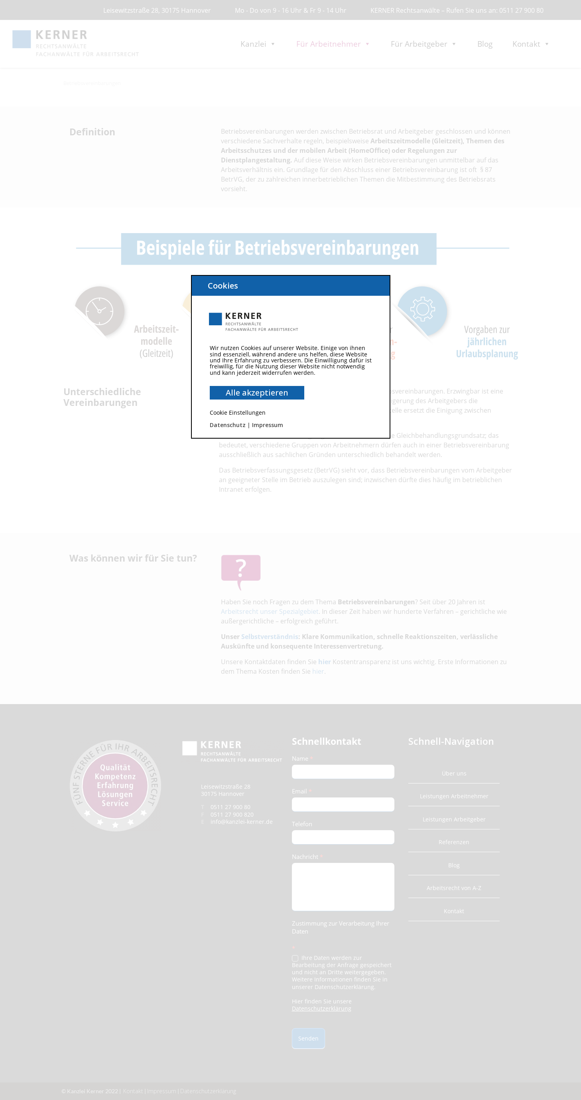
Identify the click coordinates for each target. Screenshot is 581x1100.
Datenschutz (228, 425)
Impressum (267, 425)
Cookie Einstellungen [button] (238, 412)
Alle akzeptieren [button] (257, 392)
